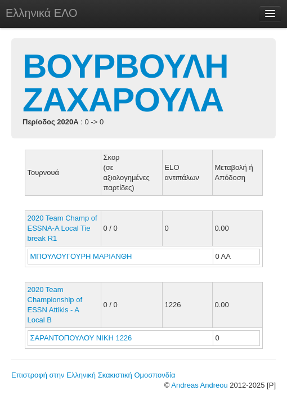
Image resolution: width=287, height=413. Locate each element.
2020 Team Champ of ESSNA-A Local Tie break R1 (62, 228)
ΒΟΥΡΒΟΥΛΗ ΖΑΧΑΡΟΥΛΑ (125, 83)
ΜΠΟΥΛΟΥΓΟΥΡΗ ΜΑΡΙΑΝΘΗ (82, 256)
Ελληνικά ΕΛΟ (42, 13)
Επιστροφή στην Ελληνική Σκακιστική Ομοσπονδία (93, 375)
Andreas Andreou (199, 385)
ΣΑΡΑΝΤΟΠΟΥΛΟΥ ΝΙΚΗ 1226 (81, 338)
